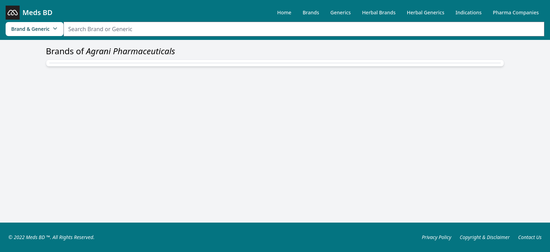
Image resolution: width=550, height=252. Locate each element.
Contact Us (530, 237)
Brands (311, 12)
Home (284, 12)
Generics (340, 12)
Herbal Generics (425, 12)
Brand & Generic (34, 29)
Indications (469, 12)
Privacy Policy (436, 237)
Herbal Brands (379, 12)
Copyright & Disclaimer (485, 237)
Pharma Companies (516, 12)
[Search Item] (303, 29)
